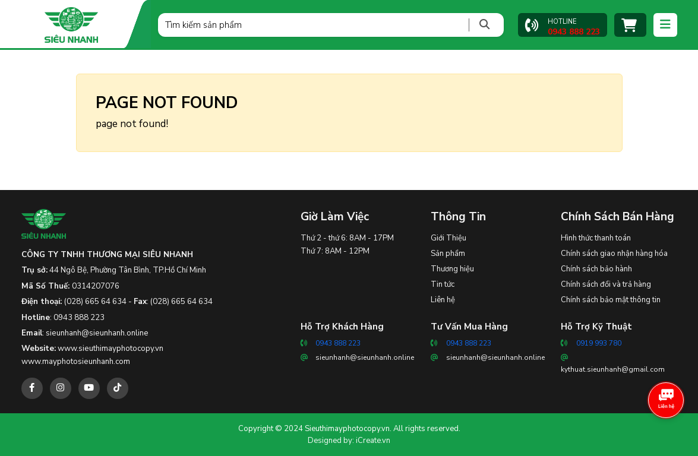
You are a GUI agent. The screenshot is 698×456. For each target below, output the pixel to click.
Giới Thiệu (448, 238)
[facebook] (32, 388)
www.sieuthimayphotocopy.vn (110, 348)
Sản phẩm (448, 253)
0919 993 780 (598, 343)
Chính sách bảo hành (596, 269)
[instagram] (60, 388)
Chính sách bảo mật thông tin (611, 299)
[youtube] (89, 388)
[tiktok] (117, 388)
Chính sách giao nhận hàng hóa (614, 253)
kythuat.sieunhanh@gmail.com (613, 369)
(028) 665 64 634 (95, 301)
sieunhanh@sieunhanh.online (97, 333)
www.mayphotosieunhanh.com (75, 361)
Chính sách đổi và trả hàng (606, 284)
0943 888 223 (79, 317)
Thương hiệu (452, 269)
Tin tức (442, 284)
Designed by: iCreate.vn (349, 440)
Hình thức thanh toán (596, 238)
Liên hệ (443, 299)
